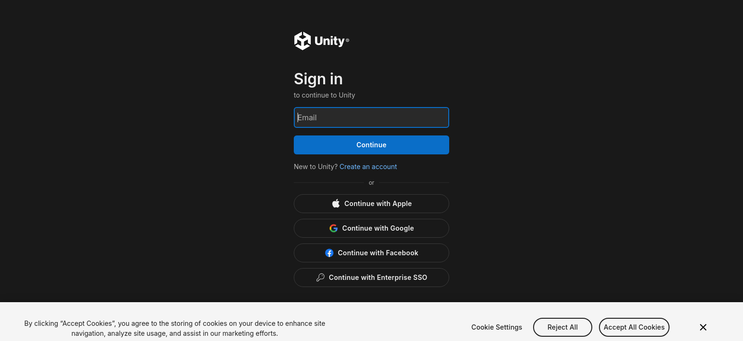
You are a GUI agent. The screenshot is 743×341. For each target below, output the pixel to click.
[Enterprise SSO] (371, 277)
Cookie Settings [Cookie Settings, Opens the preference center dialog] (497, 334)
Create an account (368, 166)
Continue (371, 145)
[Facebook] (371, 252)
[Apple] (371, 203)
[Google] (371, 228)
